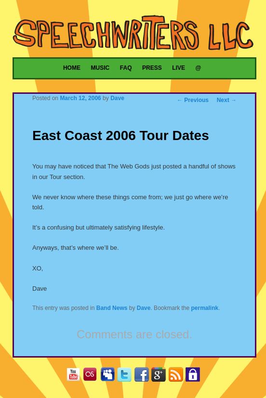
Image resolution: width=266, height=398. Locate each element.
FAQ (126, 67)
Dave (117, 98)
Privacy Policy (195, 376)
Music (100, 67)
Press (152, 67)
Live (178, 67)
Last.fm (92, 376)
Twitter (126, 376)
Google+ (160, 376)
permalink (205, 308)
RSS (178, 376)
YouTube (75, 376)
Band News (112, 308)
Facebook (143, 376)
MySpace (109, 376)
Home (71, 67)
